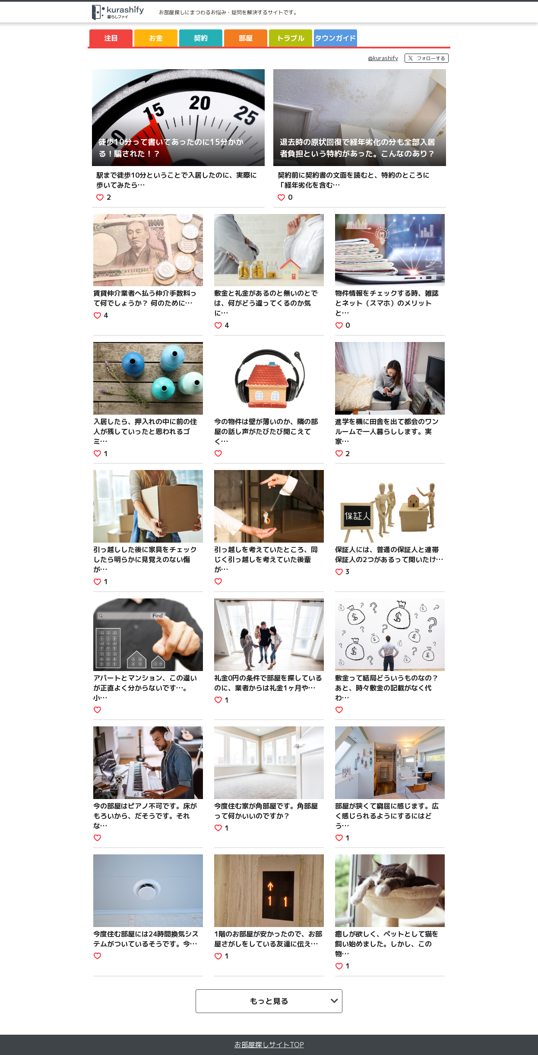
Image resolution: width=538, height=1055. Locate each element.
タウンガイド (335, 38)
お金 (156, 38)
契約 (201, 38)
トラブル (290, 38)
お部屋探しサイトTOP (269, 1044)
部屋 (246, 38)
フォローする (431, 58)
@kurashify (383, 58)
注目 (111, 38)
